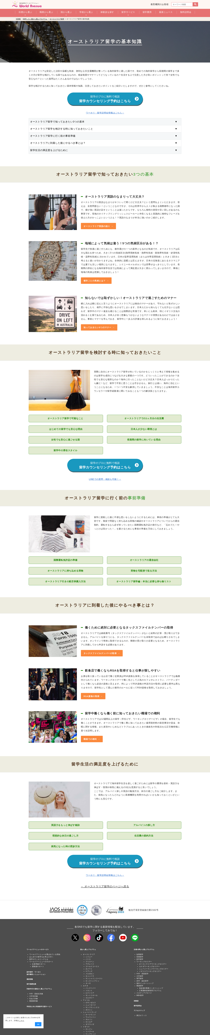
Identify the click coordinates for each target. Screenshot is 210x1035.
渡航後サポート (38, 967)
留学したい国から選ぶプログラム (35, 19)
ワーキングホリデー (144, 962)
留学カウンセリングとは (38, 959)
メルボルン (90, 974)
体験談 (136, 1001)
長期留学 (139, 957)
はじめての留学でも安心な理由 (65, 429)
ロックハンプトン (92, 981)
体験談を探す (107, 12)
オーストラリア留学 (57, 19)
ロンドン (89, 1029)
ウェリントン (91, 1017)
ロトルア (89, 1022)
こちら (21, 1020)
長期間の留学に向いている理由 (144, 440)
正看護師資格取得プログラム (150, 991)
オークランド (91, 1015)
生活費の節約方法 (144, 836)
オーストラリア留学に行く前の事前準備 (105, 136)
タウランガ (90, 1024)
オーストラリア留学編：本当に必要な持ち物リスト (144, 581)
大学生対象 (33, 996)
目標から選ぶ (25, 12)
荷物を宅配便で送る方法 (144, 571)
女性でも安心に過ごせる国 (65, 440)
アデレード (90, 964)
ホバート (89, 969)
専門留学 (139, 979)
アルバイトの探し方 (144, 825)
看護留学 (139, 986)
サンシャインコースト (94, 979)
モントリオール (92, 996)
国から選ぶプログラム (88, 950)
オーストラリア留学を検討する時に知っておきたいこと (105, 129)
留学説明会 (138, 1006)
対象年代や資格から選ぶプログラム (39, 989)
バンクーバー (91, 988)
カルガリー (90, 998)
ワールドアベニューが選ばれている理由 (44, 955)
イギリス (86, 1027)
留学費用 (147, 12)
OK (37, 1024)
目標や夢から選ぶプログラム (144, 950)
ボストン (89, 1010)
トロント (89, 991)
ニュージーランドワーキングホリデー (153, 969)
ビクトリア (90, 993)
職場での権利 (90, 739)
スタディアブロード (144, 993)
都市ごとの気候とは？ (95, 281)
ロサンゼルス (91, 1003)
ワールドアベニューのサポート (41, 962)
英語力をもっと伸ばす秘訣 (65, 825)
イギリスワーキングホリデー (150, 971)
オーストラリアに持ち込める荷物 (66, 571)
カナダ (85, 986)
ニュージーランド (90, 1012)
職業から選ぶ (46, 12)
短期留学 (139, 955)
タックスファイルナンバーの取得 (100, 653)
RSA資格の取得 (92, 696)
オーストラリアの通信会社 (144, 560)
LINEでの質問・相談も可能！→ (105, 479)
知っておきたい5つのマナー (97, 327)
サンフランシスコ (92, 1008)
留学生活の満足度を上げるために (105, 150)
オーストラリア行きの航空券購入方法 (65, 581)
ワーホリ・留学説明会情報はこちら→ (105, 113)
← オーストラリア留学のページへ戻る (105, 886)
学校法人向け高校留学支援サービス (39, 1007)
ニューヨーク (91, 1005)
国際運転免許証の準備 (66, 560)
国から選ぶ (66, 12)
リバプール (90, 1032)
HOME (18, 19)
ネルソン (89, 1020)
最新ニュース (166, 12)
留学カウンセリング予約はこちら (109, 99)
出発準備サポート (39, 964)
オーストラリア (89, 955)
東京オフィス (141, 1016)
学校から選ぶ (86, 12)
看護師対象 (33, 1001)
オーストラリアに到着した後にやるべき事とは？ (105, 143)
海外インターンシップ (145, 984)
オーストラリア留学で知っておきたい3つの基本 (105, 122)
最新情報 (30, 979)
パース (88, 959)
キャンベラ (90, 976)
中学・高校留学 (142, 974)
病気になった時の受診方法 (65, 846)
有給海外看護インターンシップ (151, 988)
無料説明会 (185, 12)
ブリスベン (90, 962)
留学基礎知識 (31, 984)
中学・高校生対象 (36, 994)
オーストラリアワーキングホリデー (153, 964)
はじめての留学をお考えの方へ (41, 957)
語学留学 (139, 959)
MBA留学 (140, 996)
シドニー (89, 957)
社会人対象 (33, 999)
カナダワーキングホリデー (149, 967)
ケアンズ (89, 971)
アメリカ (86, 1000)
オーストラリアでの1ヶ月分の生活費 (144, 418)
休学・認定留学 (142, 981)
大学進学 (139, 976)
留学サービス (128, 12)
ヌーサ (88, 984)
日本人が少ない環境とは (144, 429)
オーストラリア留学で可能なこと (66, 418)
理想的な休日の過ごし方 (65, 836)
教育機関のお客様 (160, 4)
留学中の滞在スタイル (66, 450)
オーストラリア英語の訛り (97, 226)
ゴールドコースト (92, 967)
